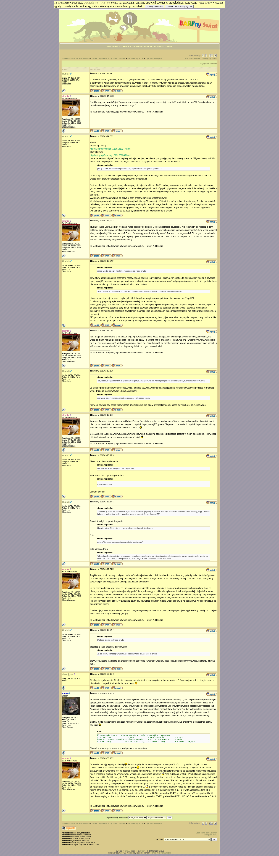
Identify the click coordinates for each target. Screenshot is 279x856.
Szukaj (115, 46)
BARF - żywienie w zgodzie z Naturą (108, 58)
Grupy (135, 46)
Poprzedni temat (193, 58)
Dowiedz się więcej (97, 2)
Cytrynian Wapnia (154, 58)
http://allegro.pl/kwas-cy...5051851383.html (110, 155)
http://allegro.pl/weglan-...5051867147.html (110, 149)
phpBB (127, 851)
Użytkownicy (125, 46)
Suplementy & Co (135, 58)
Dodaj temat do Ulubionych (206, 833)
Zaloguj (168, 46)
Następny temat (209, 58)
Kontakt (160, 46)
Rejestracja (143, 46)
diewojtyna (67, 674)
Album (153, 46)
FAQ (109, 46)
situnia (65, 96)
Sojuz (65, 693)
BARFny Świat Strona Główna (76, 58)
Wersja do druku (210, 835)
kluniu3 (66, 74)
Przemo (143, 851)
